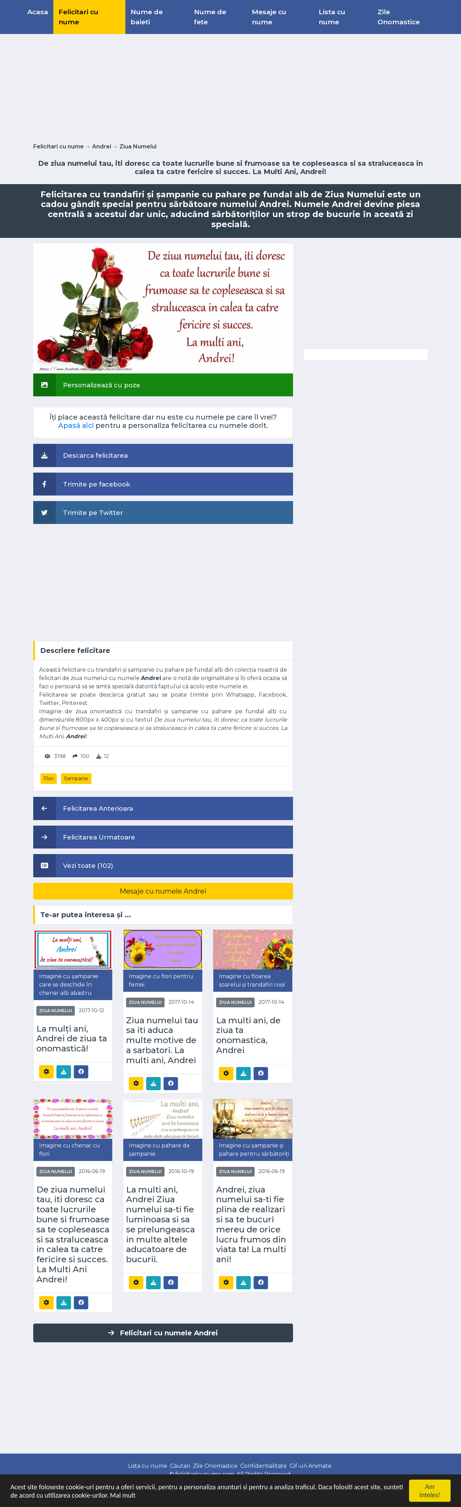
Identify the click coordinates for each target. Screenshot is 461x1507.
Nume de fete (210, 17)
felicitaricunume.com (204, 1474)
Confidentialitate (263, 1466)
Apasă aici (76, 425)
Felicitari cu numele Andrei (163, 1333)
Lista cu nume (332, 17)
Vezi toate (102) (73, 865)
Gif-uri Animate (310, 1466)
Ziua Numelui (138, 146)
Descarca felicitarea (80, 455)
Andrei (101, 146)
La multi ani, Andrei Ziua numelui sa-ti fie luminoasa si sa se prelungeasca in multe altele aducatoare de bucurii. (160, 1225)
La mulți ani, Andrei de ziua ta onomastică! (71, 1039)
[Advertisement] (230, 87)
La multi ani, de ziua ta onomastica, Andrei (248, 1035)
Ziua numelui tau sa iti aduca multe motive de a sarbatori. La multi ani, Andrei (162, 1040)
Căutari (180, 1466)
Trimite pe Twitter (78, 512)
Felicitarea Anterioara (83, 808)
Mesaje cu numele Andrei (162, 891)
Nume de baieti (147, 17)
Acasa (37, 12)
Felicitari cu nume (78, 17)
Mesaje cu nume (269, 17)
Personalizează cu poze (86, 384)
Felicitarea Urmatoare (84, 837)
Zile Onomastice (399, 17)
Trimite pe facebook (81, 484)
